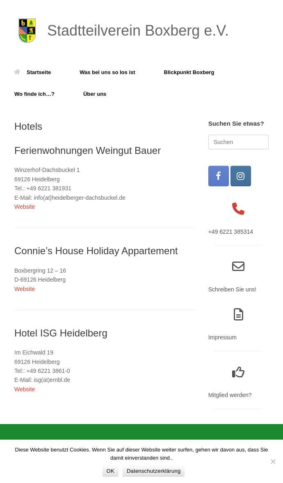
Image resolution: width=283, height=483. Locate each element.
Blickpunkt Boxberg (189, 72)
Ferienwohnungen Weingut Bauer (87, 150)
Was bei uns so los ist (107, 72)
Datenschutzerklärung (153, 471)
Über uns (94, 94)
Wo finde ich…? (34, 94)
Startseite (32, 72)
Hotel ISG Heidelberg (60, 333)
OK (110, 471)
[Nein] (273, 461)
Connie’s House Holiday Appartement (96, 250)
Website (24, 206)
